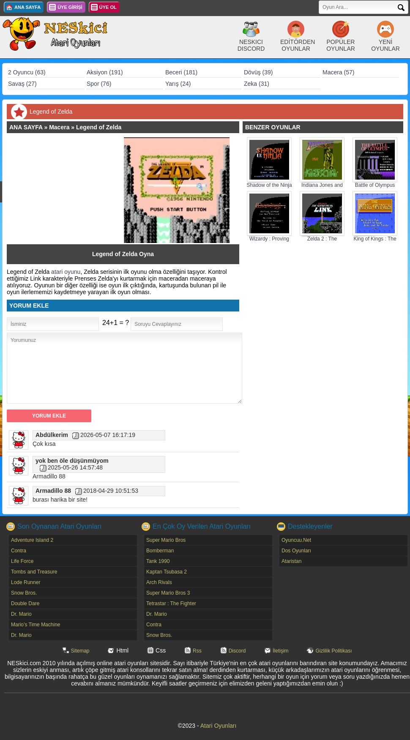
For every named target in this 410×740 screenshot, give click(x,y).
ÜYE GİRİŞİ (69, 7)
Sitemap (80, 651)
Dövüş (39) (258, 72)
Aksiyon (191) (105, 72)
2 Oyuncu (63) (27, 72)
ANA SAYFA (27, 7)
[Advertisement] (69, 190)
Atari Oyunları (218, 725)
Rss (197, 651)
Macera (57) (338, 72)
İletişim (280, 651)
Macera (59, 127)
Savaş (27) (22, 83)
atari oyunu (65, 271)
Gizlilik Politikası (333, 651)
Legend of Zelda (98, 127)
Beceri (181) (181, 72)
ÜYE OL (108, 7)
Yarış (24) (178, 83)
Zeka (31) (256, 83)
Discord (237, 651)
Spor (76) (99, 83)
